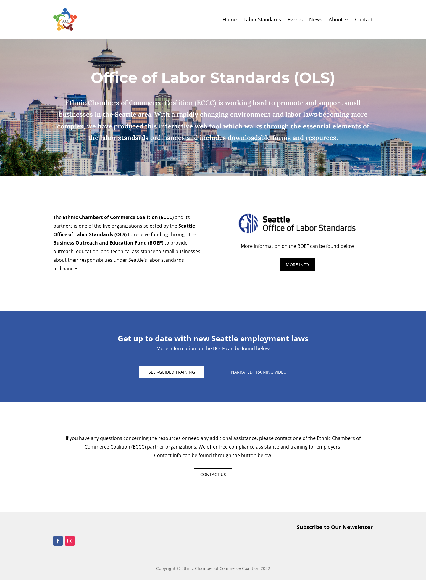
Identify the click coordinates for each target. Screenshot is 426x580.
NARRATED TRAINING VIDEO (259, 372)
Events (295, 19)
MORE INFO (297, 264)
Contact (364, 19)
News (315, 19)
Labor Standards (262, 19)
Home (229, 19)
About (336, 19)
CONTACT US (213, 474)
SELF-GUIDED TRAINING (172, 372)
